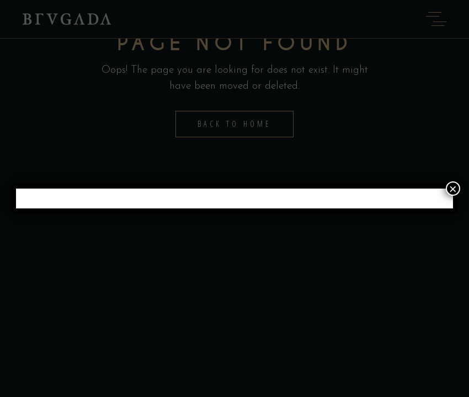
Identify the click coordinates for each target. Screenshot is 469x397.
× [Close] (453, 188)
